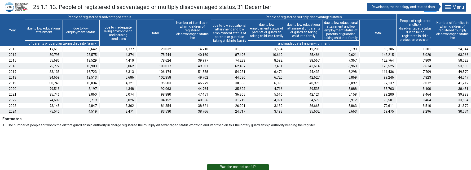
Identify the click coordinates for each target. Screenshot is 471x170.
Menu (454, 7)
